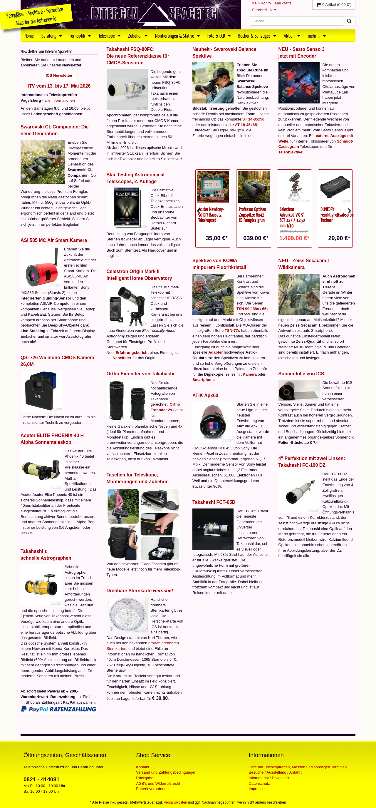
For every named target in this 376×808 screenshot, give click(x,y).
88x (256, 309)
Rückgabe (144, 778)
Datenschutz (259, 783)
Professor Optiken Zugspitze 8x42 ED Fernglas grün (252, 214)
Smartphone (203, 379)
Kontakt (142, 767)
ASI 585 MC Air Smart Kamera (54, 240)
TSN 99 (242, 309)
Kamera (250, 374)
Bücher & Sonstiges (257, 35)
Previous (198, 211)
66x (265, 309)
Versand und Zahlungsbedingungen (166, 772)
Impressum (258, 789)
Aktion (292, 35)
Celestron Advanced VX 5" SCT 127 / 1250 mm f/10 (292, 217)
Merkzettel (284, 3)
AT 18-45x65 (246, 125)
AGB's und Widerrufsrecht (158, 783)
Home (29, 35)
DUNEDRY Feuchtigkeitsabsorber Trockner (337, 214)
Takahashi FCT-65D (213, 502)
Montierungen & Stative (177, 35)
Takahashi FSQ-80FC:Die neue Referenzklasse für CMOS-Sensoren (138, 56)
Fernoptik (80, 35)
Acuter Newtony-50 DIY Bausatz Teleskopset (211, 214)
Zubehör (137, 35)
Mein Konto (261, 3)
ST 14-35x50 (253, 119)
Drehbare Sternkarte (140, 590)
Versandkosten (175, 802)
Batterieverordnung (152, 789)
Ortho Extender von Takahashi (140, 373)
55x (247, 314)
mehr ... (317, 35)
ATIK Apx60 (205, 395)
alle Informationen (59, 100)
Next (349, 211)
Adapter (215, 352)
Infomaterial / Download (269, 778)
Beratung (51, 35)
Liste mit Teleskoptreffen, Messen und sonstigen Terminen (298, 767)
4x (180, 426)
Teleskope (109, 35)
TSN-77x (232, 330)
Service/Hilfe (264, 10)
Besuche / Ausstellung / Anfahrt (275, 772)
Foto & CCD (219, 35)
